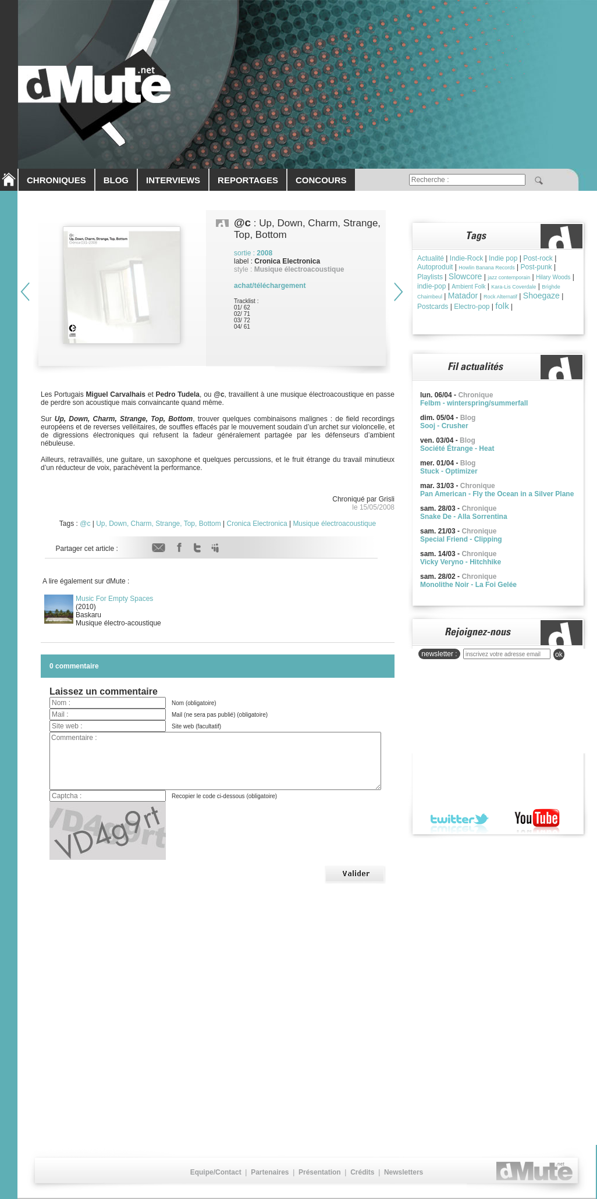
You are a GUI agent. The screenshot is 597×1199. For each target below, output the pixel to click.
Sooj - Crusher (444, 426)
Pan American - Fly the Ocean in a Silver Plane (497, 494)
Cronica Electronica (257, 524)
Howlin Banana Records (487, 268)
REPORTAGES (248, 180)
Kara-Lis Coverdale (513, 287)
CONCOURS (321, 180)
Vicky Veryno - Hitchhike (460, 562)
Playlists (430, 277)
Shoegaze (541, 295)
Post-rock (538, 258)
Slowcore (465, 276)
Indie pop (503, 258)
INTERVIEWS (173, 180)
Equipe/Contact (215, 1172)
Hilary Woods (553, 277)
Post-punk (536, 267)
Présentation (319, 1172)
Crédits (362, 1172)
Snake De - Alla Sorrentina (463, 517)
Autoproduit (435, 267)
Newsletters (403, 1172)
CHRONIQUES (56, 180)
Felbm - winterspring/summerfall (474, 403)
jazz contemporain (509, 277)
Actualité (430, 258)
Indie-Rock (466, 258)
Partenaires (270, 1172)
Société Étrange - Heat (457, 448)
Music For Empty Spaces (114, 599)
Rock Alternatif (500, 297)
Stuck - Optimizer (449, 471)
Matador (463, 295)
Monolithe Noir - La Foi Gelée (468, 585)
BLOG (116, 180)
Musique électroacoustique (334, 524)
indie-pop (431, 286)
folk (502, 306)
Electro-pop (471, 307)
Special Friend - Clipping (461, 539)
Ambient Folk (468, 286)
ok (559, 654)
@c (85, 524)
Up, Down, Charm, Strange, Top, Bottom (158, 524)
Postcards (432, 307)
